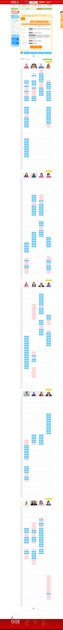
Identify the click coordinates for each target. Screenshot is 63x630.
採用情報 (43, 625)
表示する (35, 43)
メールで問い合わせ (15, 45)
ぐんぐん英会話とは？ (27, 621)
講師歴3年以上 (39, 35)
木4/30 (27, 18)
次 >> (38, 608)
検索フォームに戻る (48, 61)
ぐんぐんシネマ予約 (44, 21)
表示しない (31, 43)
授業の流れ (34, 622)
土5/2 (36, 18)
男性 (39, 33)
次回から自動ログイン (45, 8)
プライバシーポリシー (45, 622)
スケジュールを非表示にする (47, 59)
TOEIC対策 (46, 35)
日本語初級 (35, 41)
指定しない (32, 35)
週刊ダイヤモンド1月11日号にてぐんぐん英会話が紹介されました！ (15, 29)
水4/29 (23, 18)
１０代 (35, 29)
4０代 (48, 29)
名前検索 (34, 21)
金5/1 (32, 18)
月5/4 (45, 18)
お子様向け (39, 37)
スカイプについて (35, 623)
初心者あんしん (32, 37)
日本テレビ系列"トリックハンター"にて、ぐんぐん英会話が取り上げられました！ (15, 24)
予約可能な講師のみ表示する (43, 26)
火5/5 (49, 18)
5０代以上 (31, 30)
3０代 (44, 29)
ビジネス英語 (46, 37)
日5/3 (40, 18)
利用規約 (43, 623)
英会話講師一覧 (27, 622)
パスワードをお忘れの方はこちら (46, 9)
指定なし (31, 29)
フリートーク (32, 38)
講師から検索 (25, 21)
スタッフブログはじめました (15, 18)
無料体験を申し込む (35, 621)
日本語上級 (39, 41)
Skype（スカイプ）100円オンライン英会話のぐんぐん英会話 (34, 629)
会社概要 (43, 621)
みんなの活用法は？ (15, 14)
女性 (35, 33)
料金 (25, 623)
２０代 (39, 29)
